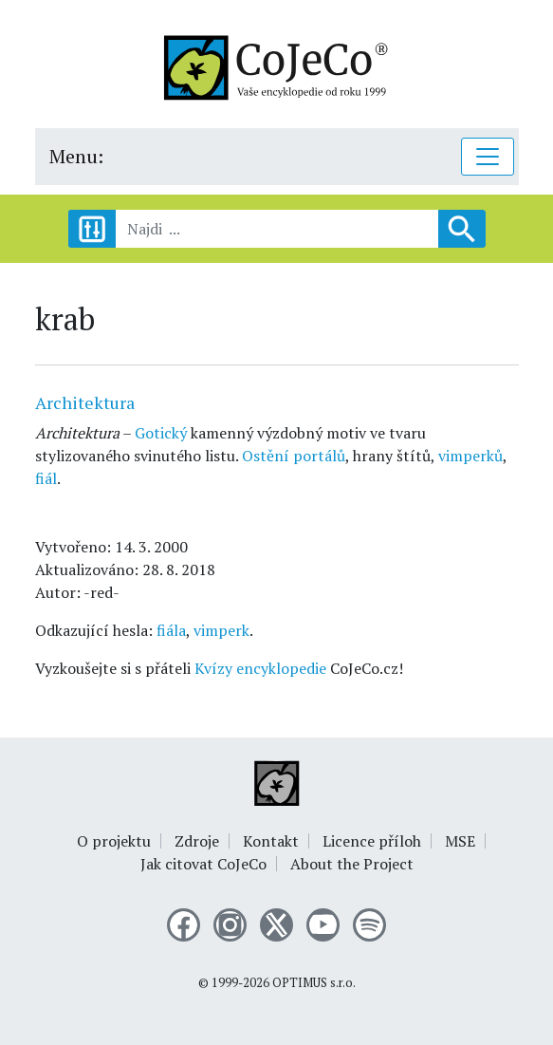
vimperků (470, 455)
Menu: (76, 156)
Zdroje (197, 840)
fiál (46, 478)
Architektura (85, 402)
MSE (460, 840)
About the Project (352, 863)
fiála (171, 630)
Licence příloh (372, 840)
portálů (319, 455)
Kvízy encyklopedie (260, 668)
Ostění (265, 455)
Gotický (161, 432)
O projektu (114, 840)
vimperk (221, 630)
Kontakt (271, 840)
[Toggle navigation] (487, 157)
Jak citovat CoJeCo (203, 863)
